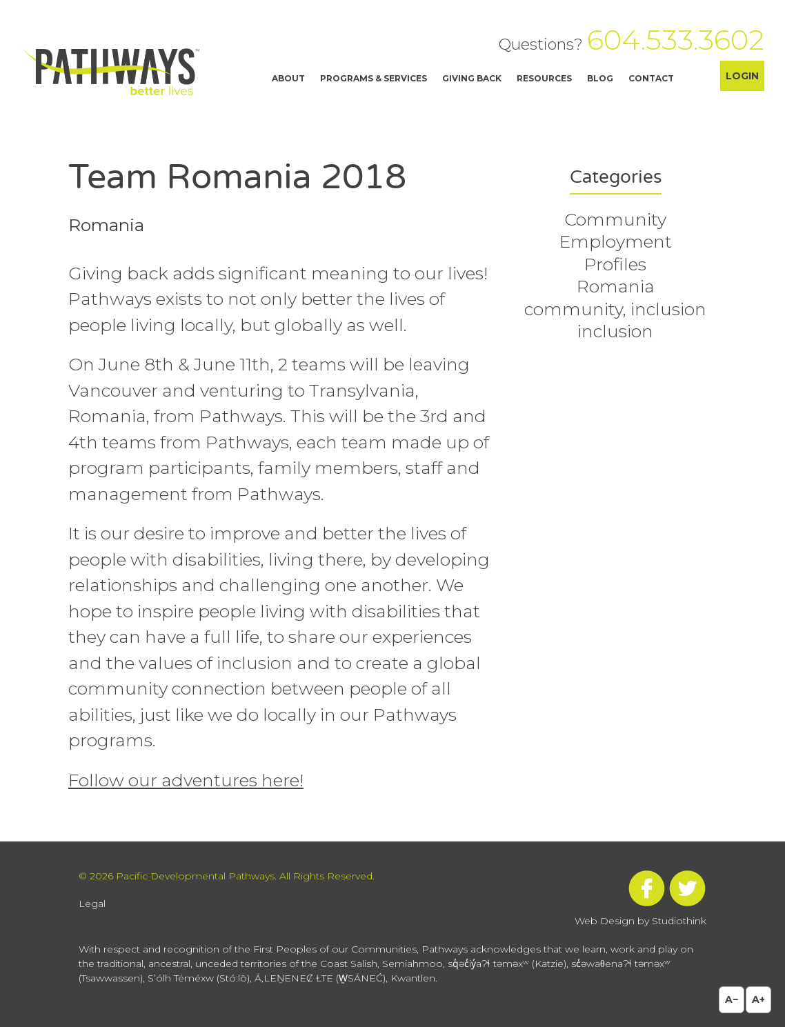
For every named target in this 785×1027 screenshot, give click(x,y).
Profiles (615, 264)
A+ (758, 999)
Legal (92, 903)
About (288, 78)
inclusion (615, 331)
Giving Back (471, 78)
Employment (615, 241)
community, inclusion (615, 309)
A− (731, 999)
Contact (651, 78)
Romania (616, 286)
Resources (544, 78)
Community (615, 219)
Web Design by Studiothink (640, 921)
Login (742, 76)
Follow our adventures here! (186, 780)
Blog (600, 78)
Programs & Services (373, 78)
